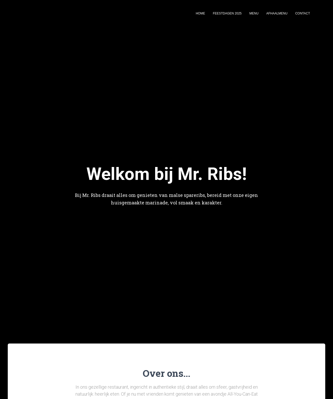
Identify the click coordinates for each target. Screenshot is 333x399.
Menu (254, 13)
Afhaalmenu (276, 13)
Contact (302, 13)
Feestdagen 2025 (227, 13)
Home (200, 13)
